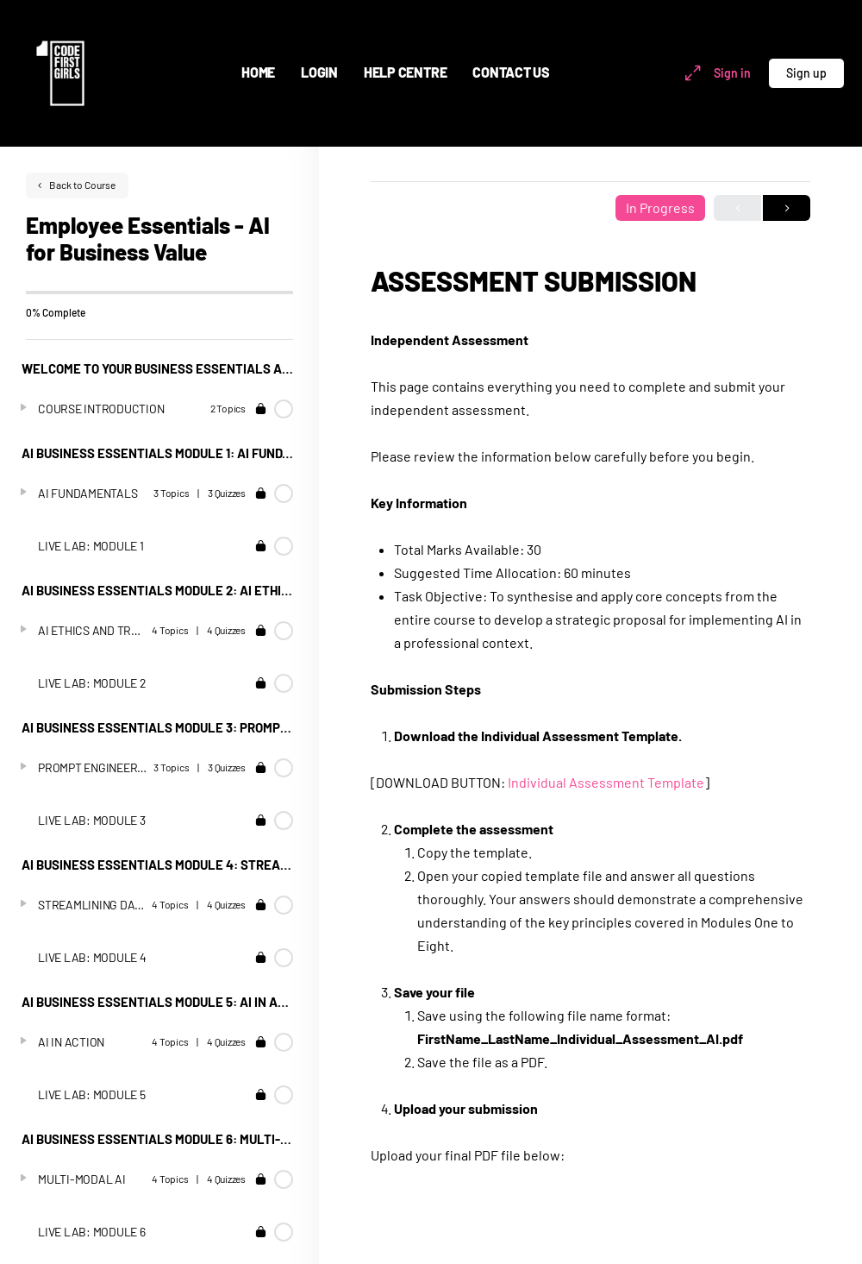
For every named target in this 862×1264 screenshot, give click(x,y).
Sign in (732, 73)
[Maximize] (689, 73)
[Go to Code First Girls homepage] (60, 70)
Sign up (806, 73)
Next (786, 208)
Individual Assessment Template (606, 782)
